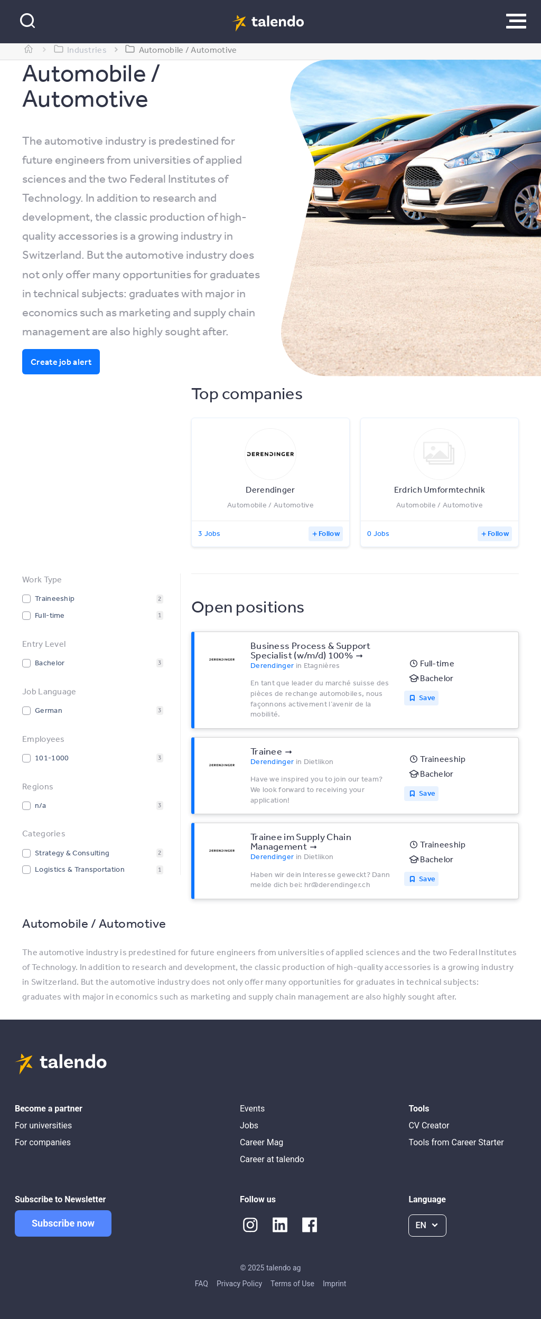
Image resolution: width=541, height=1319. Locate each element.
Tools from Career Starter (455, 1142)
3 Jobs (209, 533)
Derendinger (272, 665)
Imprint (334, 1283)
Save (427, 697)
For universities (43, 1125)
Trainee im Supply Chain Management (300, 841)
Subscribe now (63, 1223)
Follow (329, 533)
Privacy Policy (239, 1283)
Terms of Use (292, 1283)
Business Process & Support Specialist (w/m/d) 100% (310, 650)
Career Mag (261, 1142)
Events (252, 1109)
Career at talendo (272, 1159)
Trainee (266, 751)
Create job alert (61, 361)
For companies (43, 1142)
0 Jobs (378, 533)
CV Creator (428, 1125)
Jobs (249, 1125)
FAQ (201, 1283)
